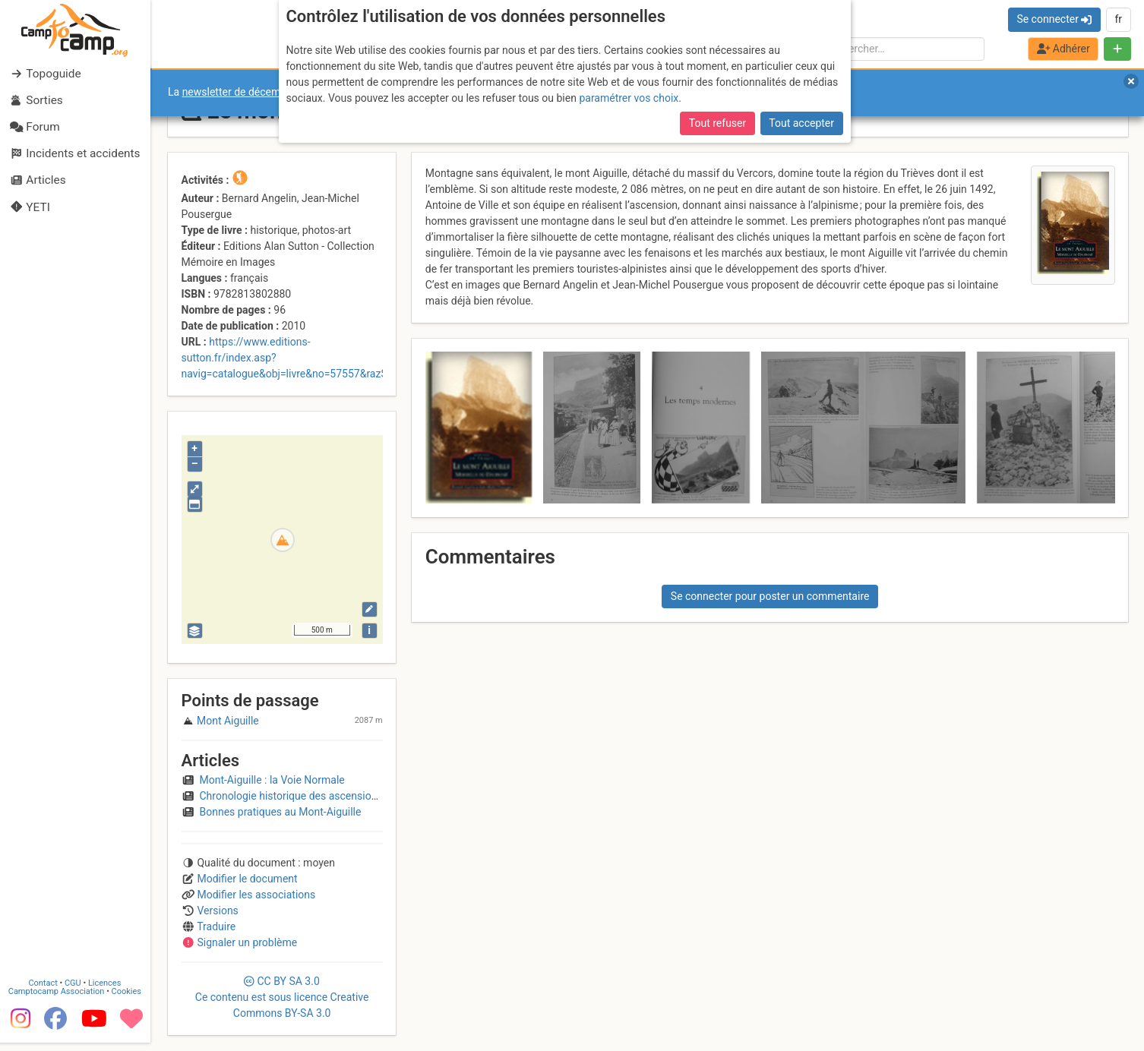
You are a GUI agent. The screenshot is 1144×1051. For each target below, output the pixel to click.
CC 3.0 (282, 997)
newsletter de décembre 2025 (252, 92)
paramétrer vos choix (628, 98)
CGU (74, 992)
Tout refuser (717, 123)
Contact (44, 992)
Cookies (127, 1000)
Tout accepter (801, 123)
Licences (106, 992)
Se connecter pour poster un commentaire (770, 596)
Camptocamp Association (57, 1000)
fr (1118, 19)
